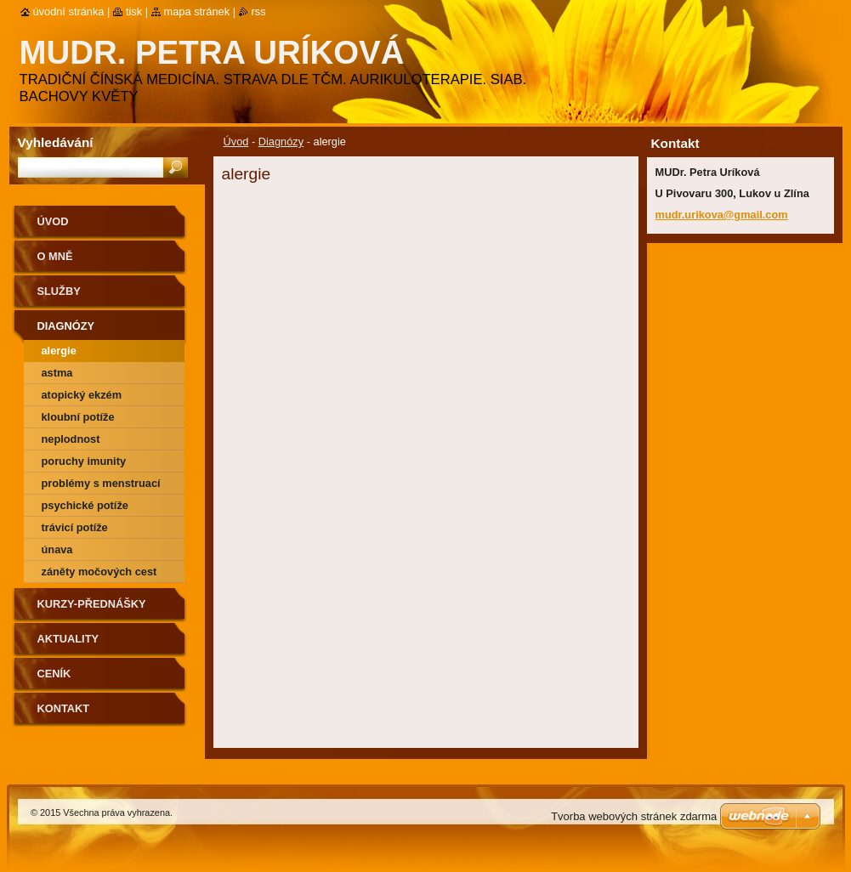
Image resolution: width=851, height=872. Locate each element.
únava (57, 549)
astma (57, 372)
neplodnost (71, 439)
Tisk (134, 11)
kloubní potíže (78, 417)
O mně (55, 256)
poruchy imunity (84, 461)
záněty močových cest (99, 571)
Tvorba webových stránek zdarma (634, 816)
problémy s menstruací (101, 483)
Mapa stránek (197, 11)
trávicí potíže (75, 527)
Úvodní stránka (69, 11)
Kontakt (63, 708)
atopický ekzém (82, 394)
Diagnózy (281, 141)
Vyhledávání (56, 142)
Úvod (236, 141)
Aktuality (68, 638)
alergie (59, 350)
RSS (259, 11)
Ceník (54, 673)
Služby (59, 291)
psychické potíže (85, 505)
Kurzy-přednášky (91, 603)
